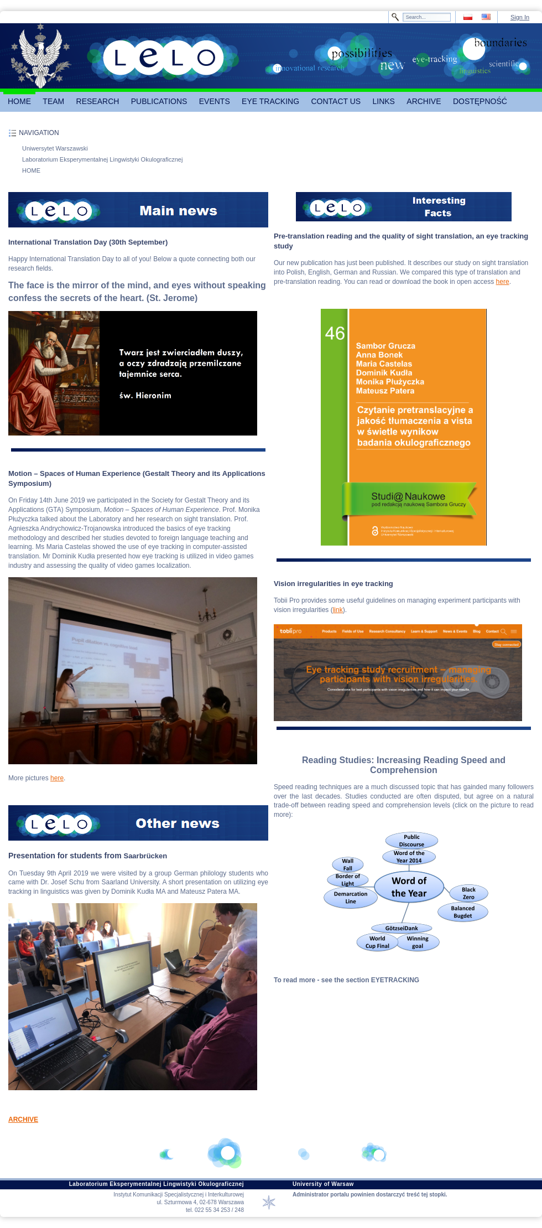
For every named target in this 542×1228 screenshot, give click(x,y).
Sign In (519, 17)
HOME (31, 170)
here (57, 778)
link (338, 610)
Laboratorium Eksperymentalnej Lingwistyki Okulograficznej (102, 159)
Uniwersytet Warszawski (55, 148)
